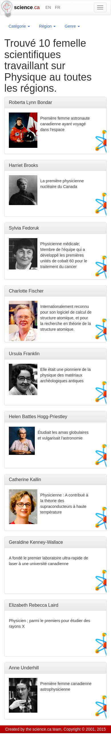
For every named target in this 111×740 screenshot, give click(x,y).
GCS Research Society (38, 736)
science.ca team (47, 729)
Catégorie (19, 26)
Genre (72, 26)
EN (48, 7)
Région (47, 26)
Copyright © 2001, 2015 (85, 729)
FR (57, 7)
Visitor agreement (76, 736)
